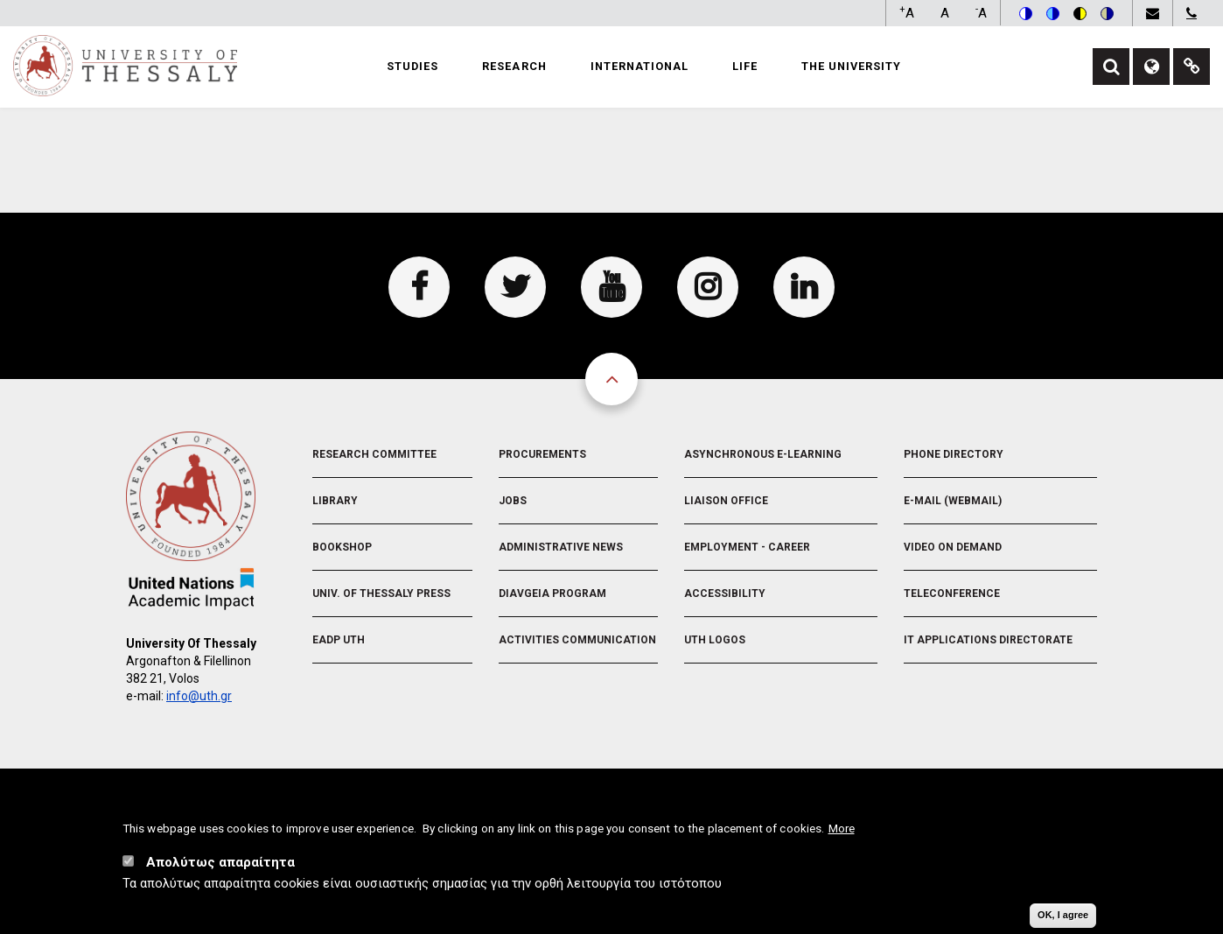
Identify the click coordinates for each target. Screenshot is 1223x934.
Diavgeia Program (552, 593)
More (841, 828)
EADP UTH (338, 640)
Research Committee (374, 454)
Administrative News (561, 547)
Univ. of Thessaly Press (381, 593)
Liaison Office (726, 501)
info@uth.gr (199, 696)
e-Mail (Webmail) (953, 501)
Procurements (542, 454)
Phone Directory (953, 454)
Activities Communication (577, 640)
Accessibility (724, 593)
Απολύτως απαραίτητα (220, 862)
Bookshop (342, 547)
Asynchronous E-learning (763, 454)
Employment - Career (747, 547)
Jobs (513, 501)
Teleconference (952, 593)
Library (335, 501)
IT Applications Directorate (988, 640)
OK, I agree (1063, 914)
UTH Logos (714, 640)
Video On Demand (953, 547)
